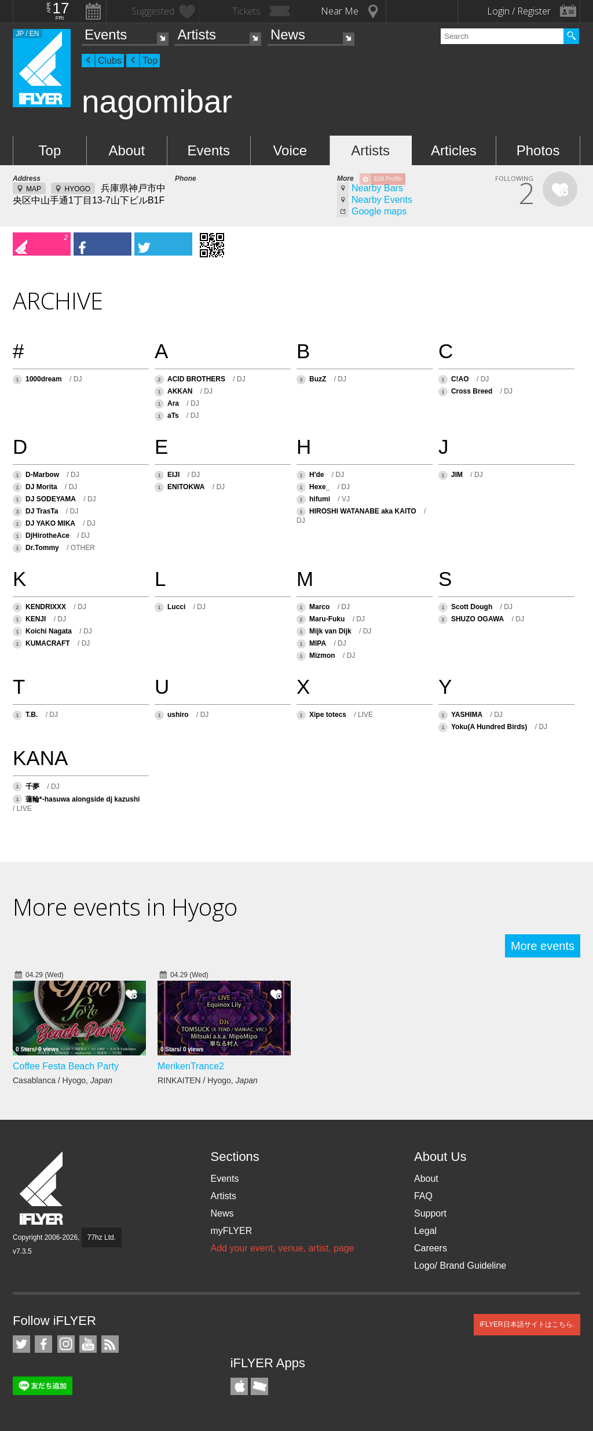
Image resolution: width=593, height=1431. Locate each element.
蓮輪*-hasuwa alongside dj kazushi (82, 799)
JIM (457, 475)
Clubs (110, 60)
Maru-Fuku (327, 619)
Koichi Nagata (48, 631)
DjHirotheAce (47, 535)
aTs (173, 416)
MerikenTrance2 (191, 1066)
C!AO (460, 379)
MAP (33, 189)
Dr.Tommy (42, 548)
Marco (319, 607)
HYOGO (77, 189)
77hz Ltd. (101, 1237)
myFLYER (231, 1231)
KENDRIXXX (45, 607)
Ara (173, 403)
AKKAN (179, 391)
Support (430, 1213)
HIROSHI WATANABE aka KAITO (362, 511)
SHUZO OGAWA (477, 619)
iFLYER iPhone (239, 1386)
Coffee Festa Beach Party (66, 1066)
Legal (425, 1231)
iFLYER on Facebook (43, 1344)
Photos (538, 150)
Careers (430, 1248)
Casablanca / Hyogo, (62, 1080)
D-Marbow (42, 475)
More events (542, 946)
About (126, 150)
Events (106, 34)
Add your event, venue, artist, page (282, 1248)
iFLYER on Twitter (21, 1344)
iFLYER (42, 1188)
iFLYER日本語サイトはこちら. (526, 1324)
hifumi (319, 499)
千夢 (32, 786)
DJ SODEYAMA (50, 499)
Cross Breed (473, 391)
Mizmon (322, 655)
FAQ (423, 1196)
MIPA (317, 643)
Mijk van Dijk (330, 631)
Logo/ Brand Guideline (460, 1265)
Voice (290, 150)
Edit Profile (388, 179)
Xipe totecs (327, 715)
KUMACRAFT (47, 643)
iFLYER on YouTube (88, 1344)
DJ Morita (41, 487)
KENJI (35, 619)
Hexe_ (319, 487)
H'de (316, 475)
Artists (196, 34)
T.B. (31, 715)
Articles (454, 150)
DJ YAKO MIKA (50, 523)
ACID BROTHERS (196, 379)
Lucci (176, 607)
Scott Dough (473, 607)
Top (150, 60)
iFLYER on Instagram (66, 1344)
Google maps (379, 211)
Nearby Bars (377, 188)
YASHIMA (466, 715)
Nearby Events (382, 200)
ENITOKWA (185, 487)
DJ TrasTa (41, 511)
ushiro (178, 715)
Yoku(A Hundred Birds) (489, 727)
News (287, 34)
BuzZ (317, 379)
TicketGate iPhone (259, 1386)
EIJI (173, 475)
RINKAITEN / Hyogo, (208, 1080)
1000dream (43, 379)
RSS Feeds (110, 1344)
